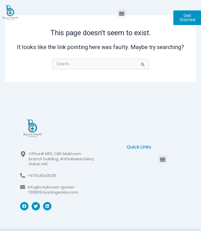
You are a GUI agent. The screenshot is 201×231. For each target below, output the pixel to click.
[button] (121, 13)
